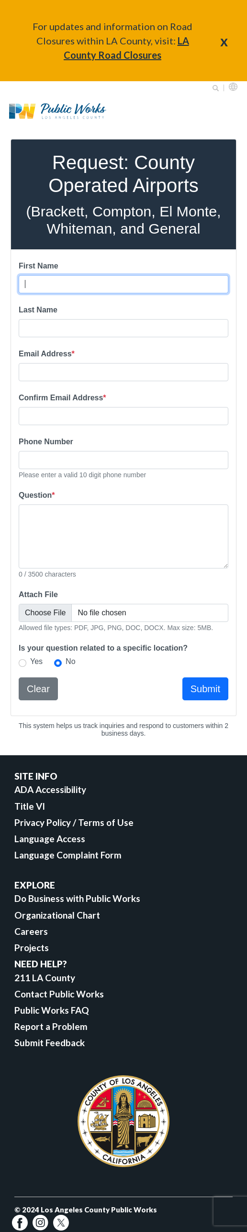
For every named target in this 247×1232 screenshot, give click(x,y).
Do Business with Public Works (77, 898)
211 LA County (44, 977)
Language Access (49, 838)
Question (37, 495)
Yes (36, 661)
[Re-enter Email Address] (123, 416)
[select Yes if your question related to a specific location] (22, 663)
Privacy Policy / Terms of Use (74, 822)
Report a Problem (51, 1026)
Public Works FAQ (51, 1010)
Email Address (47, 354)
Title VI (29, 806)
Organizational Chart (57, 915)
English (233, 86)
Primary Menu (227, 111)
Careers (31, 931)
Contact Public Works (59, 993)
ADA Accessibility (50, 789)
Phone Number (46, 442)
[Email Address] (123, 372)
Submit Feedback (49, 1042)
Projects (31, 947)
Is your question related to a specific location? (103, 648)
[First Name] (123, 284)
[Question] (123, 536)
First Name (38, 266)
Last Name (38, 310)
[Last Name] (123, 328)
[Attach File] (123, 613)
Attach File (38, 594)
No (70, 661)
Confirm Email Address (62, 398)
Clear (38, 689)
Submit (205, 689)
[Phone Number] (123, 460)
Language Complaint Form (68, 854)
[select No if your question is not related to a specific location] (58, 663)
